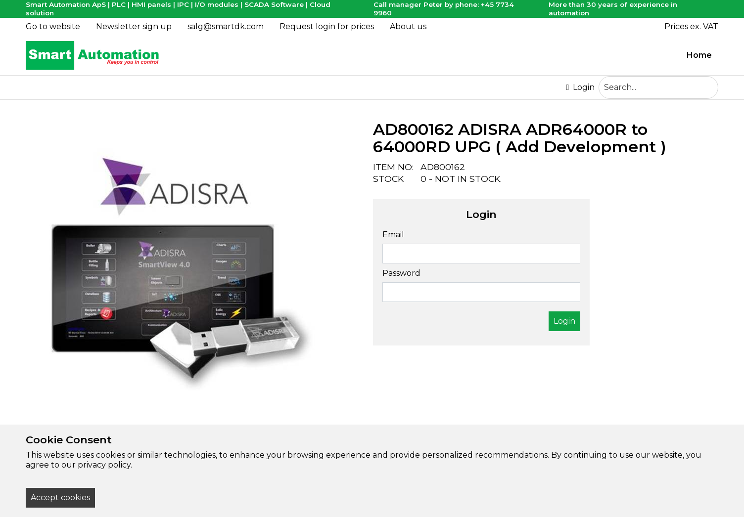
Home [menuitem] (699, 55)
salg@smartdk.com (225, 26)
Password (401, 273)
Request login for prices (326, 26)
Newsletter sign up (134, 26)
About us (408, 26)
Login (580, 87)
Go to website (53, 26)
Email (393, 234)
